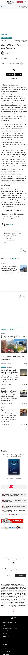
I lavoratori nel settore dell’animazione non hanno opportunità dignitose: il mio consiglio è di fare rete (12, 233)
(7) (5, 243)
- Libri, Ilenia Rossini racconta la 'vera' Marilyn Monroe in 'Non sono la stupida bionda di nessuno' (14, 495)
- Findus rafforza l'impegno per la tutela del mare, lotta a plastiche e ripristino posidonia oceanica (14, 491)
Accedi (8, 575)
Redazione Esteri (6, 384)
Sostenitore (8, 238)
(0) (25, 384)
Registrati (20, 575)
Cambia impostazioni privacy (10, 628)
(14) (25, 363)
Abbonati (19, 2)
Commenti (4, 58)
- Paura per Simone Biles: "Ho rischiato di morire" (13, 504)
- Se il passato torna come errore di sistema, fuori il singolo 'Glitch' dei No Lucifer (13, 511)
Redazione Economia (7, 403)
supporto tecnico (8, 606)
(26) (25, 424)
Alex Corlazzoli (6, 424)
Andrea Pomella (9, 52)
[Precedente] (20, 250)
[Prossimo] (25, 250)
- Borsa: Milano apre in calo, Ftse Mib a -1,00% (12, 498)
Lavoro (4, 34)
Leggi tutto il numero (14, 478)
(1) (25, 274)
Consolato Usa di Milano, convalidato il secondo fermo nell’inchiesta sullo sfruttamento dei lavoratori (10, 269)
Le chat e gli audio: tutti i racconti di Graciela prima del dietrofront (13, 337)
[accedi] (25, 2)
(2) (25, 403)
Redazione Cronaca (7, 274)
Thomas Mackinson (6, 363)
